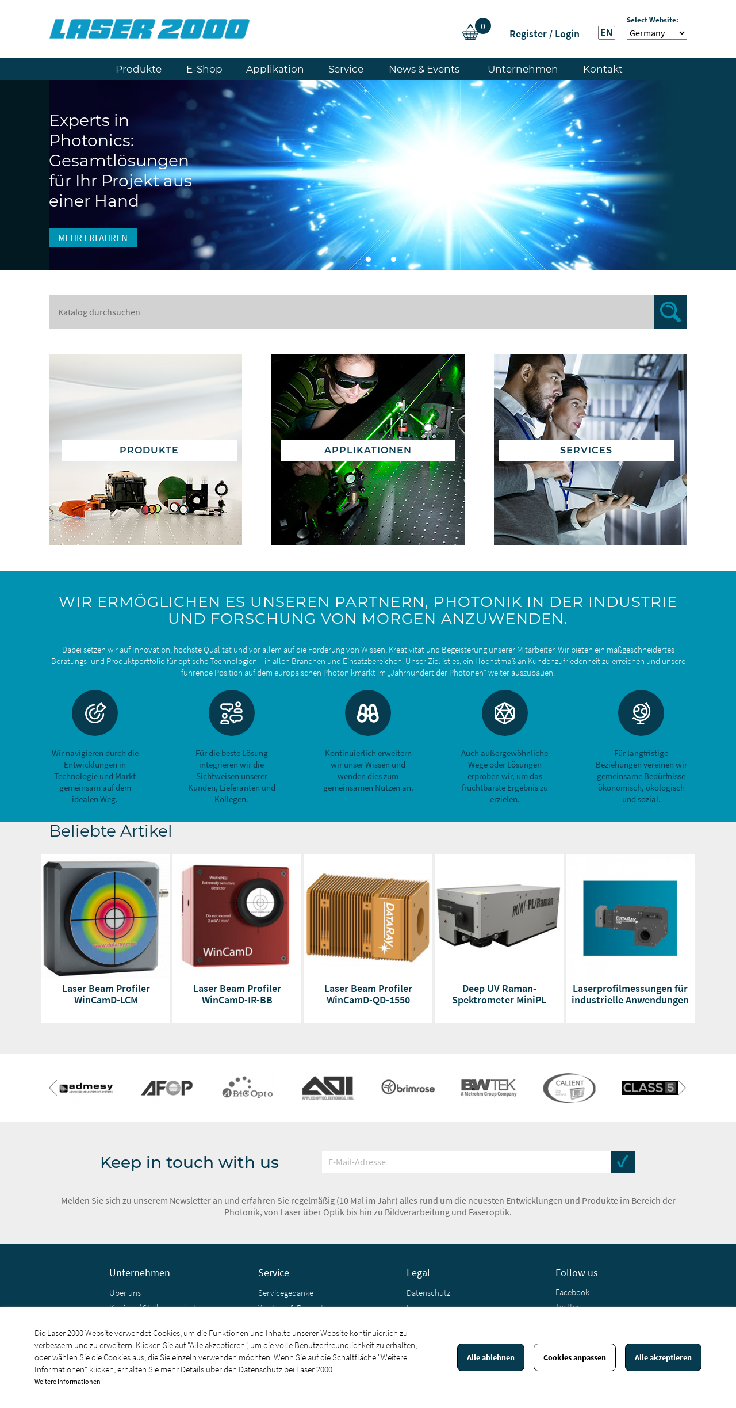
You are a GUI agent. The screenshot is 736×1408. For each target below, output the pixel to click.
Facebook (572, 1292)
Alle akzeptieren (663, 1357)
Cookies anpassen (574, 1357)
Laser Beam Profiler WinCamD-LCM (106, 994)
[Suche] (368, 312)
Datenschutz (428, 1292)
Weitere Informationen (67, 1381)
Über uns (125, 1292)
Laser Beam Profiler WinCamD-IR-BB (237, 994)
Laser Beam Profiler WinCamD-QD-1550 (368, 994)
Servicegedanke (285, 1292)
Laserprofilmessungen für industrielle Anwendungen (630, 994)
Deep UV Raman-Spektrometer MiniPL (499, 994)
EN (606, 33)
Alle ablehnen (491, 1357)
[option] (368, 175)
